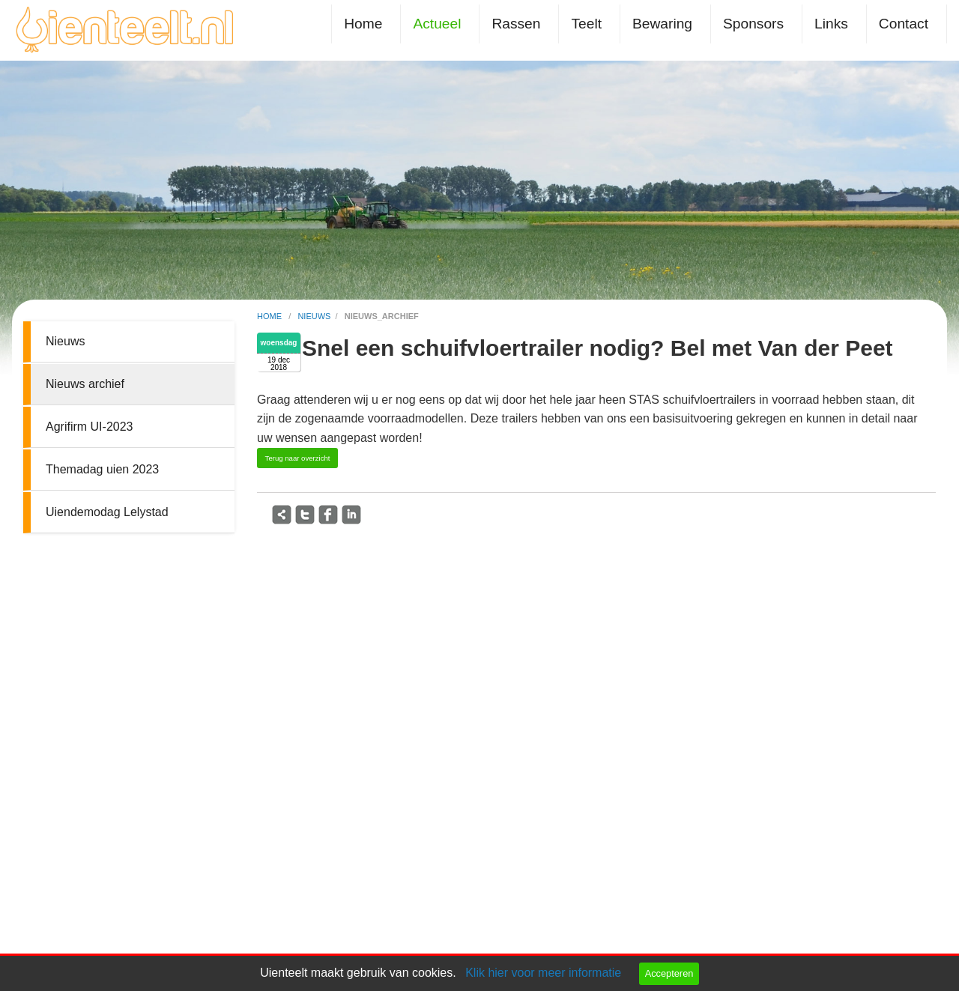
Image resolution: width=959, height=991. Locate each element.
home (270, 316)
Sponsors (753, 23)
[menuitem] (366, 23)
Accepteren (669, 973)
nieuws (313, 316)
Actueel (437, 23)
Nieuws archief (85, 384)
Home (363, 23)
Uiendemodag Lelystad (107, 512)
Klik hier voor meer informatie (543, 972)
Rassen (515, 23)
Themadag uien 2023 (102, 469)
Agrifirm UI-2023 (89, 426)
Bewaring (662, 23)
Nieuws (65, 341)
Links (831, 23)
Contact (903, 23)
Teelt (586, 23)
